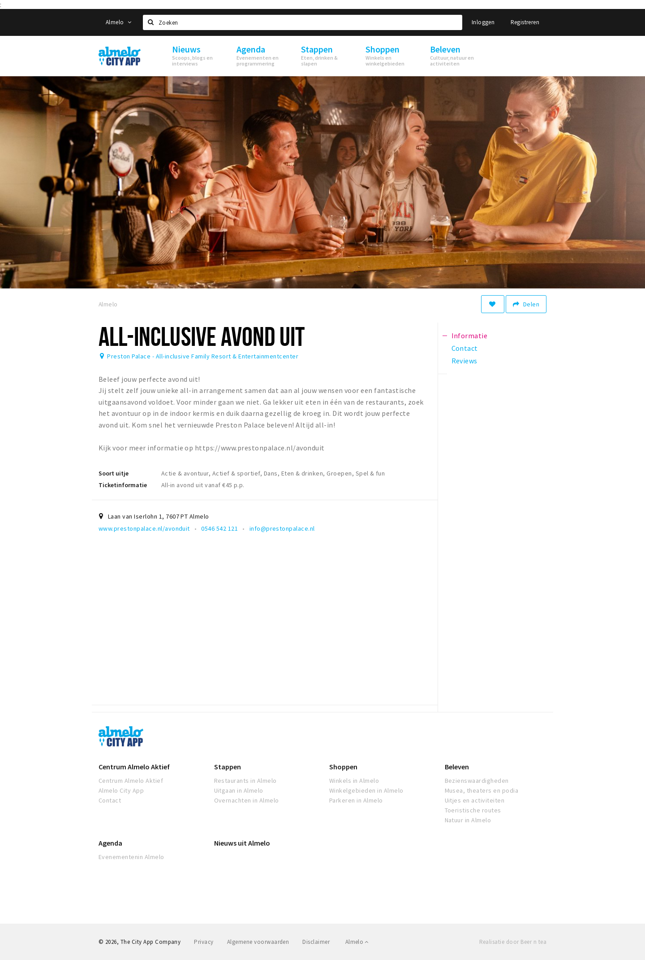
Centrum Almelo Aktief (134, 766)
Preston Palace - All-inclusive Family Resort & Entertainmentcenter (202, 356)
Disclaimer (316, 942)
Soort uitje (114, 473)
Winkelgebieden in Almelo (366, 790)
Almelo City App (121, 790)
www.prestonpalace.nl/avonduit (144, 528)
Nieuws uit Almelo (242, 842)
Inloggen (483, 22)
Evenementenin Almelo (131, 857)
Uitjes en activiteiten (475, 800)
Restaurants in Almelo (245, 781)
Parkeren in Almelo (356, 800)
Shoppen (343, 766)
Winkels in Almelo (354, 781)
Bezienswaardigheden (477, 781)
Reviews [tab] (464, 360)
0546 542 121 (219, 528)
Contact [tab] (465, 348)
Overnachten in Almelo (246, 800)
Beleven (457, 766)
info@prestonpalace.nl (282, 528)
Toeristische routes (473, 810)
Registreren (525, 22)
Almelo (118, 22)
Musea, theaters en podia (482, 790)
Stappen (227, 766)
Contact (110, 800)
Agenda (110, 842)
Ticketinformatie (123, 485)
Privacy (203, 942)
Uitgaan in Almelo (238, 790)
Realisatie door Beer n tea (512, 942)
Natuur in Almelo (468, 820)
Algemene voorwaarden (258, 942)
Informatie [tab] (470, 335)
